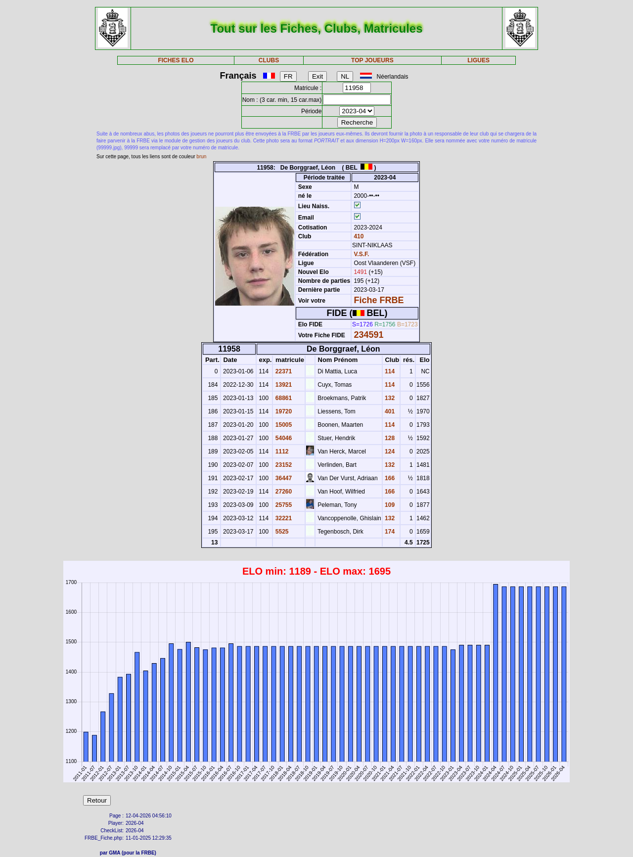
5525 (280, 531)
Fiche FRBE (379, 300)
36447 (282, 478)
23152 (282, 464)
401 (389, 411)
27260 (282, 491)
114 (389, 371)
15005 (282, 424)
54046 (282, 438)
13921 (282, 384)
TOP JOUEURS (372, 60)
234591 (368, 335)
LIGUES (478, 60)
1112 (280, 451)
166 (389, 478)
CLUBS (269, 60)
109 (389, 504)
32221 (282, 518)
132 (389, 398)
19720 (282, 411)
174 (389, 531)
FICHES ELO (175, 60)
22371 (282, 371)
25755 (282, 504)
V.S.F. (361, 254)
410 (357, 236)
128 (389, 438)
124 (389, 451)
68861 (282, 398)
